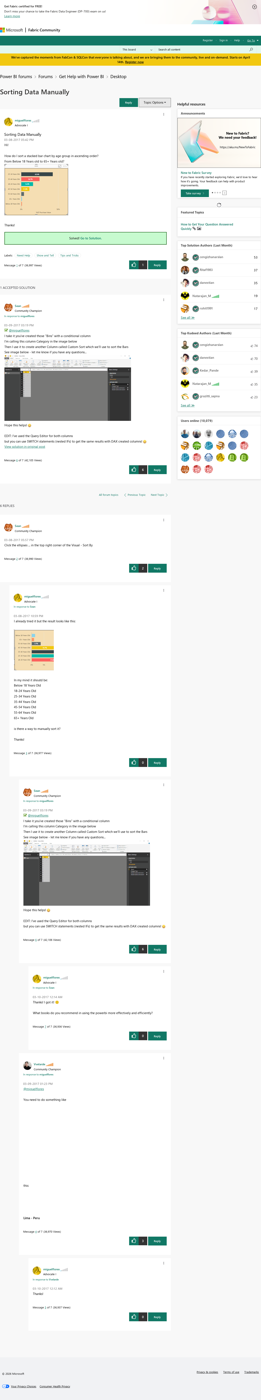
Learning (159, 30)
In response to (19, 316)
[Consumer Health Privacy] (55, 1386)
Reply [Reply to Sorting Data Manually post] (157, 265)
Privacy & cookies (207, 1372)
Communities (124, 30)
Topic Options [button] (153, 102)
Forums (69, 30)
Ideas (105, 30)
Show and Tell (45, 255)
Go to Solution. (91, 238)
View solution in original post (24, 446)
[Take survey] (195, 193)
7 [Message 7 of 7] (45, 1026)
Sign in (223, 40)
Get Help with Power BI (81, 76)
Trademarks (251, 1372)
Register (208, 40)
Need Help (23, 255)
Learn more (12, 16)
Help (237, 40)
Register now (134, 62)
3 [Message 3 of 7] (26, 753)
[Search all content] (206, 49)
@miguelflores (19, 330)
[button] (128, 102)
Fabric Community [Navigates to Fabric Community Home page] (44, 29)
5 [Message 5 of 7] (45, 1307)
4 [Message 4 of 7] (36, 1231)
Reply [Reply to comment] (157, 470)
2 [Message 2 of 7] (17, 558)
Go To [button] (251, 40)
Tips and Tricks (69, 255)
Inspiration (88, 30)
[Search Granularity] (137, 49)
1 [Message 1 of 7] (17, 265)
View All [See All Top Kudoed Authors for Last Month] (188, 405)
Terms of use (231, 1372)
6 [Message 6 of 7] (17, 460)
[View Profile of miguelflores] (23, 120)
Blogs (143, 30)
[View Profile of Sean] (18, 306)
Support (177, 30)
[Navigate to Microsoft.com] (11, 30)
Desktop (118, 76)
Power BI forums (16, 76)
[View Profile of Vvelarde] (39, 1064)
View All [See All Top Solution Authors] (188, 317)
